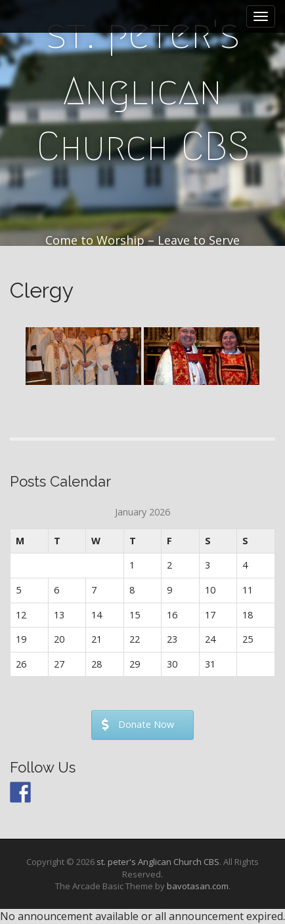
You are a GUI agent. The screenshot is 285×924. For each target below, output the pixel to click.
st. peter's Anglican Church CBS (143, 90)
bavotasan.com (198, 886)
